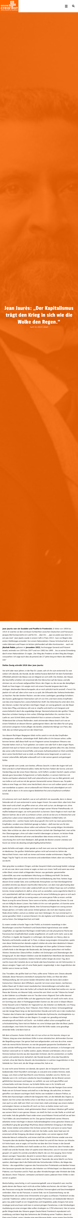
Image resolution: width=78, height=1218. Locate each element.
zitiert (45, 327)
